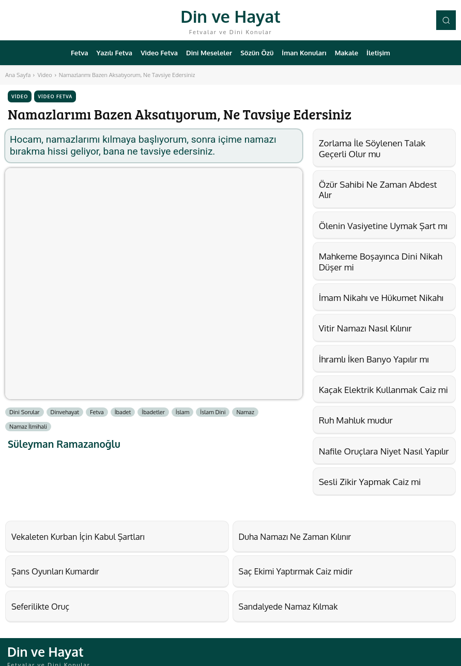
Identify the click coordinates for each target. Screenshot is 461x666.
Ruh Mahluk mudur (356, 420)
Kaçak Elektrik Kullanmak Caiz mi (383, 389)
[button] (446, 20)
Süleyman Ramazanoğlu (64, 443)
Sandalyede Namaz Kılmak (279, 601)
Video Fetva (55, 96)
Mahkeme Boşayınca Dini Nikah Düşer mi (380, 261)
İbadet (123, 412)
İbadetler (153, 412)
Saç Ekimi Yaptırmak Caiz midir (285, 568)
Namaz (245, 412)
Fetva (97, 412)
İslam (183, 412)
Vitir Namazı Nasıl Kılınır (365, 328)
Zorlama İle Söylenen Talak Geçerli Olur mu (372, 148)
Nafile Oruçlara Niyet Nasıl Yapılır (384, 451)
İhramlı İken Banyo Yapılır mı (374, 359)
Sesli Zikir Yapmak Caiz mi (370, 481)
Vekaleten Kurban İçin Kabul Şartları (65, 535)
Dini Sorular (24, 412)
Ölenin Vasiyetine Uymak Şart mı (383, 225)
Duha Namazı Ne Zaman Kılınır (284, 535)
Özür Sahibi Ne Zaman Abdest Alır (378, 189)
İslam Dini (212, 412)
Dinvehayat (65, 412)
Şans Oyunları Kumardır (46, 568)
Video (44, 75)
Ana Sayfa (17, 75)
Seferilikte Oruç (34, 601)
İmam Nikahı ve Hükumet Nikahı (381, 297)
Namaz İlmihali (28, 426)
